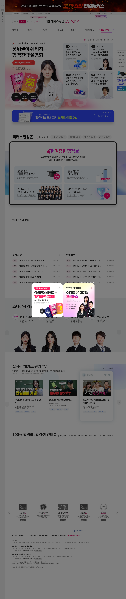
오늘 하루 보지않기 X (82, 282)
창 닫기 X (92, 282)
